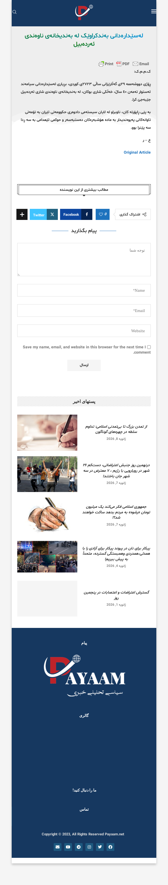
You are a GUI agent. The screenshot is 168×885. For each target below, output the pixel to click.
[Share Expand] (22, 214)
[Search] (14, 12)
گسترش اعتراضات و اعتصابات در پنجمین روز (116, 595)
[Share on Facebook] (76, 214)
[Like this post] (101, 214)
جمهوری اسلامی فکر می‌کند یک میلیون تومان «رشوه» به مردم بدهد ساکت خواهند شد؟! (116, 512)
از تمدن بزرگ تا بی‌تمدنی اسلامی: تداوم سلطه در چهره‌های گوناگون (116, 429)
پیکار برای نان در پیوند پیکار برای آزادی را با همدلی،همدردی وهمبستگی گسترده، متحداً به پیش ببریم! (116, 554)
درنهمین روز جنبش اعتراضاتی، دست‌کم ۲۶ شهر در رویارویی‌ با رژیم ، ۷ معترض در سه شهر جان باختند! (116, 471)
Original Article (137, 152)
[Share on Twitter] (44, 214)
